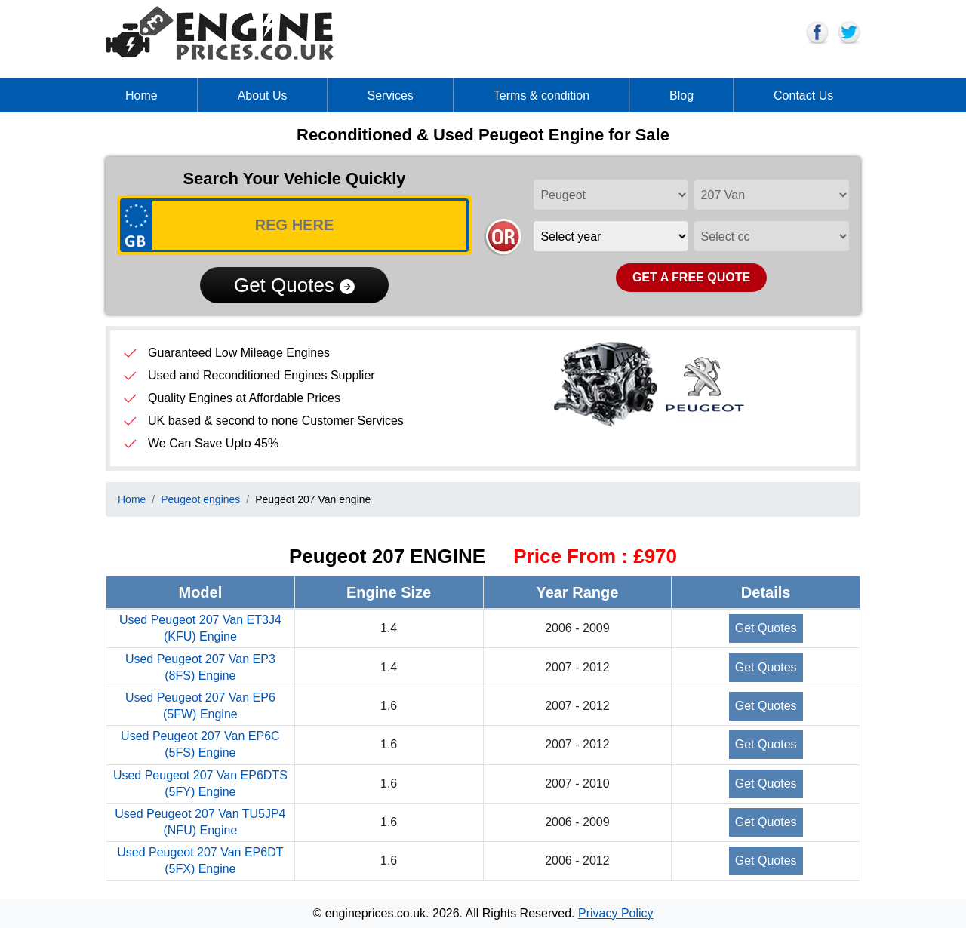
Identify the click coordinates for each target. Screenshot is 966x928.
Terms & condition (541, 95)
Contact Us (803, 95)
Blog (681, 95)
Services (391, 95)
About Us (263, 95)
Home (141, 95)
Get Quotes (294, 285)
